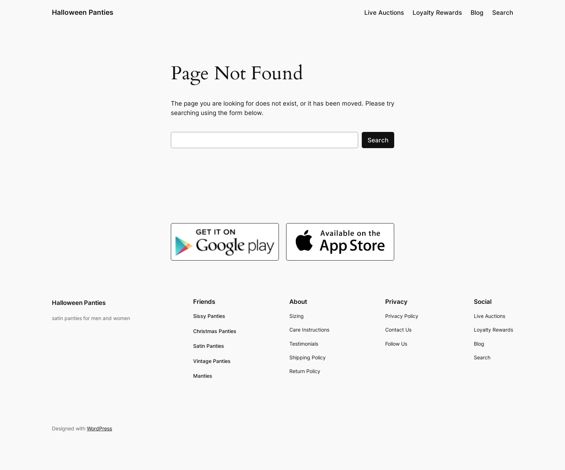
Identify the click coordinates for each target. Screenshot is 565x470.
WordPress (99, 428)
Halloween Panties (82, 12)
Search (378, 140)
